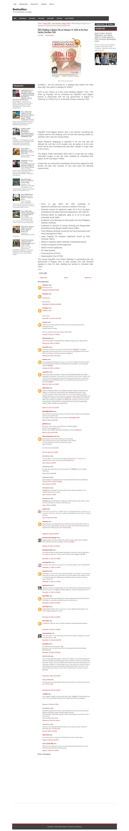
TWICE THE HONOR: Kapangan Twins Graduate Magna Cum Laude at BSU (27, 242)
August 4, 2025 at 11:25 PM (50, 750)
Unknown (45, 285)
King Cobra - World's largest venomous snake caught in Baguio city (27, 229)
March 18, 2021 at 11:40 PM (50, 384)
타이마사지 (86, 565)
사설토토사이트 (47, 310)
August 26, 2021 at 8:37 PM (50, 533)
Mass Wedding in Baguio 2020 (61, 23)
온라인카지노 (46, 298)
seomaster (45, 347)
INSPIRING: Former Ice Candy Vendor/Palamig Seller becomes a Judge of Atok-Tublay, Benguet (28, 164)
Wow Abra (59, 18)
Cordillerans (78, 826)
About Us (51, 4)
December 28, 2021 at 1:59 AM (51, 690)
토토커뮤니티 (70, 460)
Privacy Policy (34, 4)
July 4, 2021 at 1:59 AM (49, 505)
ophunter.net (46, 585)
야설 (62, 646)
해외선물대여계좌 (47, 411)
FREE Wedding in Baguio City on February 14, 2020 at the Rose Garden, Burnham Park (63, 30)
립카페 (58, 589)
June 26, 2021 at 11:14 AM (50, 452)
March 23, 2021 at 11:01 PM (50, 407)
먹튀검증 (75, 349)
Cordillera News (23, 4)
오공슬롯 (74, 696)
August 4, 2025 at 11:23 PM (50, 740)
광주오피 (45, 424)
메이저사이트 (67, 527)
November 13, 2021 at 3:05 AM (51, 617)
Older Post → (89, 277)
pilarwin (44, 359)
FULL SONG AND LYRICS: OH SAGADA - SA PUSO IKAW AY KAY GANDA (27, 213)
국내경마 (82, 554)
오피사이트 (55, 448)
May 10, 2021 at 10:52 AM (50, 432)
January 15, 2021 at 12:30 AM (51, 334)
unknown (45, 521)
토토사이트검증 (57, 481)
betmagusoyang (47, 550)
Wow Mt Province (69, 18)
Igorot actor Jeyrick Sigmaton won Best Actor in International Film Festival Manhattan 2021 (105, 37)
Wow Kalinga (50, 18)
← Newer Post (42, 277)
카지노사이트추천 (69, 542)
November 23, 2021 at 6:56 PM (51, 652)
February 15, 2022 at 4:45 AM (51, 720)
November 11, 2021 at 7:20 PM (51, 567)
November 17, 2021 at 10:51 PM (51, 640)
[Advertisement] (65, 117)
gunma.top (45, 571)
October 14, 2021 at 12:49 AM (51, 546)
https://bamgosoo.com (49, 436)
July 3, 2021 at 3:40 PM (49, 463)
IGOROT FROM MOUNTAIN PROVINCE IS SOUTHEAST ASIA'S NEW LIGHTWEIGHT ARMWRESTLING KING (23, 133)
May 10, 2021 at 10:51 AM (50, 420)
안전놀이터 (67, 398)
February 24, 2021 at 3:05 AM (51, 368)
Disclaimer (44, 4)
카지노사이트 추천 (47, 743)
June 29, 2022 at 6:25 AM (49, 731)
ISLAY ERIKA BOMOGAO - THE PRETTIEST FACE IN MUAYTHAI (27, 151)
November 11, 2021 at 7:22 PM (51, 581)
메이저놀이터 (49, 381)
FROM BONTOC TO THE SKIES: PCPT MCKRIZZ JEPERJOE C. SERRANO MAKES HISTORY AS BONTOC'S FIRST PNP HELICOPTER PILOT (23, 95)
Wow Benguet (22, 18)
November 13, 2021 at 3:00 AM (51, 603)
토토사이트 (68, 332)
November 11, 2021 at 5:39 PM (51, 558)
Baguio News (47, 23)
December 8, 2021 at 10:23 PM (51, 676)
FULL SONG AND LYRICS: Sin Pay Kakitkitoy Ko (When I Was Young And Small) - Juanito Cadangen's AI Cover (27, 115)
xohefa (44, 509)
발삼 (69, 353)
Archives (110, 24)
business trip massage (49, 537)
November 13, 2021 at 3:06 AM (51, 629)
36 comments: (50, 35)
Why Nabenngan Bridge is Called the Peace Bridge (27, 180)
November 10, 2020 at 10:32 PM (51, 304)
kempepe (45, 294)
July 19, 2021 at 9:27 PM (49, 517)
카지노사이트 (46, 598)
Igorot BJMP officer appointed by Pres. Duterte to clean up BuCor (27, 197)
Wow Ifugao (41, 18)
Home (15, 4)
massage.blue (46, 562)
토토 (55, 637)
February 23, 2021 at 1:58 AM (51, 343)
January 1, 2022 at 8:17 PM (50, 704)
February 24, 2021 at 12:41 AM (51, 355)
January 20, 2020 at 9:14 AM (50, 290)
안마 (47, 573)
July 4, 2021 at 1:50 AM (49, 484)
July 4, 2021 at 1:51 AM (49, 494)
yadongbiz (45, 644)
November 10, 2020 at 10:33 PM (51, 318)
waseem (45, 322)
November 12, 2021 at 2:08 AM (51, 592)
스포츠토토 (45, 623)
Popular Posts (100, 24)
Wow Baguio (32, 18)
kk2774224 (45, 596)
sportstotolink (46, 633)
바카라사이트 (46, 338)
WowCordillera (20, 9)
